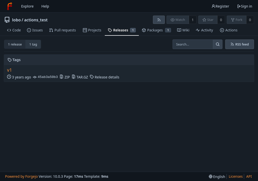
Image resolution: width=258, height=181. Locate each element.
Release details (104, 77)
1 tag (33, 44)
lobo (16, 19)
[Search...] (217, 44)
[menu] (217, 176)
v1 (9, 70)
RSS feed (239, 44)
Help (45, 6)
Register (220, 6)
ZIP (64, 77)
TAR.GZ (80, 77)
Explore (27, 6)
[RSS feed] (159, 20)
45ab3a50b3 (45, 77)
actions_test (36, 19)
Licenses (236, 176)
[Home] (10, 6)
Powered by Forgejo (21, 176)
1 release (15, 44)
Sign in (244, 6)
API (249, 176)
